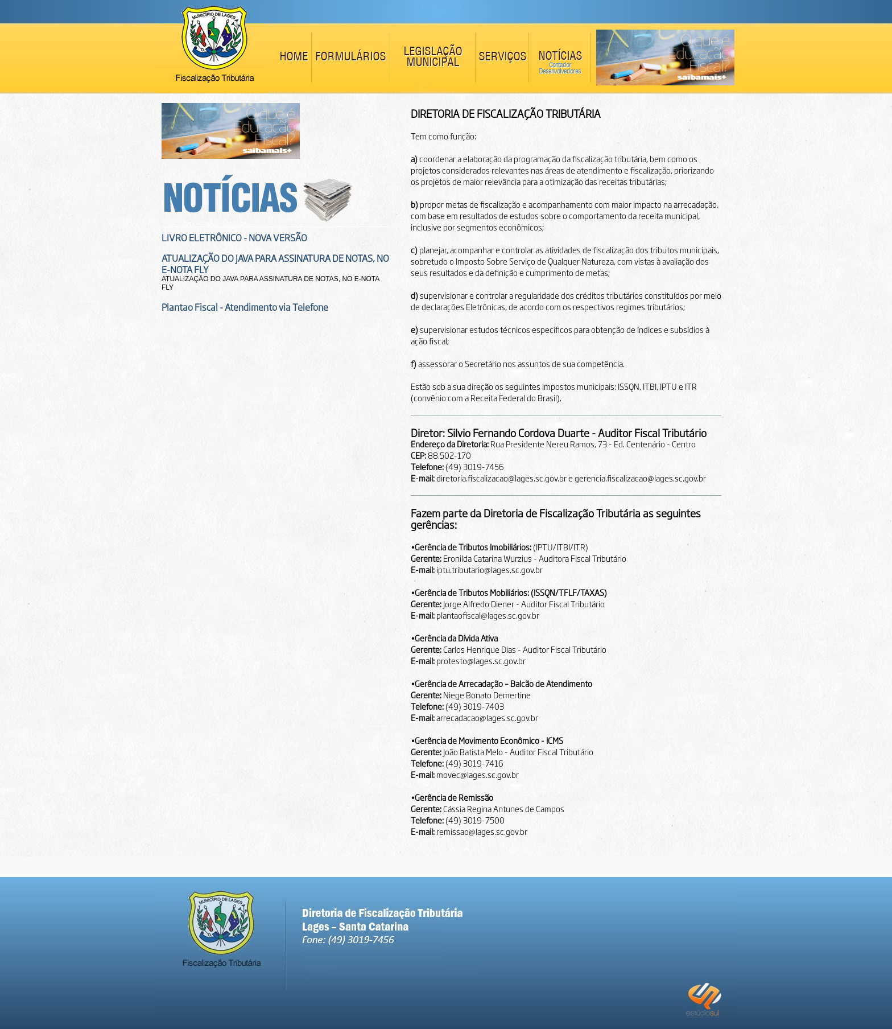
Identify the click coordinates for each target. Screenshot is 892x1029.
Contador (560, 65)
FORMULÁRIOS (350, 57)
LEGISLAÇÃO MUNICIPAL (432, 57)
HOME (293, 57)
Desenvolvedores (560, 71)
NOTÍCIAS (560, 56)
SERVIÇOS (502, 57)
